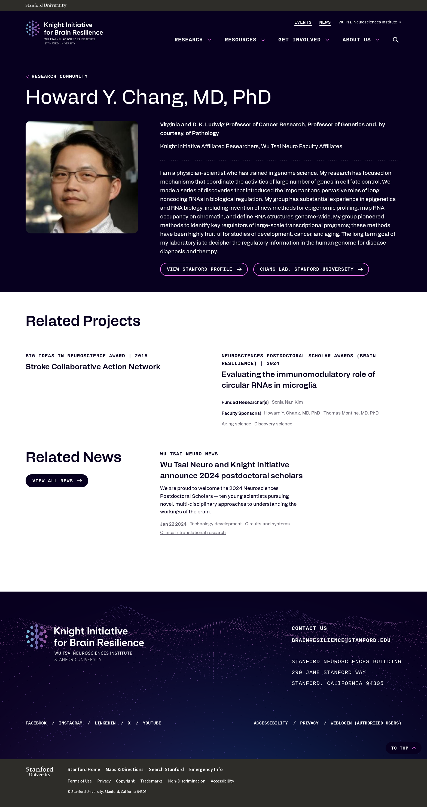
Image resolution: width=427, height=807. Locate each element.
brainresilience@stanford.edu (341, 641)
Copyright (125, 782)
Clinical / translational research (193, 534)
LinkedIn (105, 724)
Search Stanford (166, 770)
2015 (141, 357)
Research (189, 40)
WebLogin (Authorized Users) (366, 724)
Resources (241, 40)
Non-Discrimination (186, 782)
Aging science (236, 425)
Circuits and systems (267, 525)
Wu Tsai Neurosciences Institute (367, 22)
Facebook (36, 724)
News (325, 23)
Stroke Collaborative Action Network (93, 368)
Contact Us (309, 629)
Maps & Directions (125, 770)
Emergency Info (206, 770)
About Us (357, 40)
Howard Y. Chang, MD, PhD (292, 414)
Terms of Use (80, 782)
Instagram (70, 724)
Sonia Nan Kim (287, 403)
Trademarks (151, 782)
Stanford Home (84, 770)
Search (396, 40)
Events (303, 23)
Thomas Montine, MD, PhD (351, 414)
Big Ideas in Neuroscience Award (75, 357)
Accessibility (271, 724)
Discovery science (273, 425)
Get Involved (299, 40)
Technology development (216, 525)
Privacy (309, 724)
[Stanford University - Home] (213, 6)
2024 (273, 364)
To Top (399, 750)
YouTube (152, 724)
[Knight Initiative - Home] (64, 32)
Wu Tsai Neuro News (189, 455)
